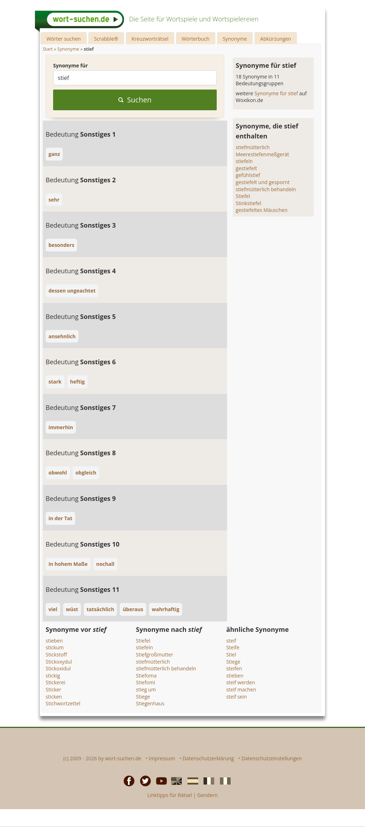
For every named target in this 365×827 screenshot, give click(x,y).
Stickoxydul (59, 661)
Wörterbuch (196, 38)
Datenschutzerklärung (208, 758)
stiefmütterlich (252, 147)
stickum (55, 647)
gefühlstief (248, 175)
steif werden (240, 682)
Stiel (231, 654)
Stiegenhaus (150, 703)
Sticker (53, 689)
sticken (54, 696)
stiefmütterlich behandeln (266, 189)
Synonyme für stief (277, 93)
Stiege (143, 696)
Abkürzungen (275, 38)
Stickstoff (56, 654)
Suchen (134, 100)
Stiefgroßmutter (154, 654)
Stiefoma (146, 675)
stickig (53, 675)
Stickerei (55, 682)
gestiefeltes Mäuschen (261, 210)
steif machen (241, 689)
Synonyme (235, 38)
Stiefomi (145, 682)
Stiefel (243, 196)
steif (231, 640)
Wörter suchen (63, 38)
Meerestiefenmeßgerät (262, 154)
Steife (233, 647)
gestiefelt (246, 168)
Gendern (207, 795)
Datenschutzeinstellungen (271, 758)
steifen (234, 668)
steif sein (236, 696)
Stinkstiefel (248, 203)
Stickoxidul (58, 668)
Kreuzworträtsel (150, 38)
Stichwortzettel (63, 703)
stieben (54, 640)
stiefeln (244, 161)
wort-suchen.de (123, 758)
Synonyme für (70, 65)
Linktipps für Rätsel (169, 795)
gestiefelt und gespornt (262, 182)
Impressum (162, 758)
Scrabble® (106, 38)
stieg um (146, 689)
